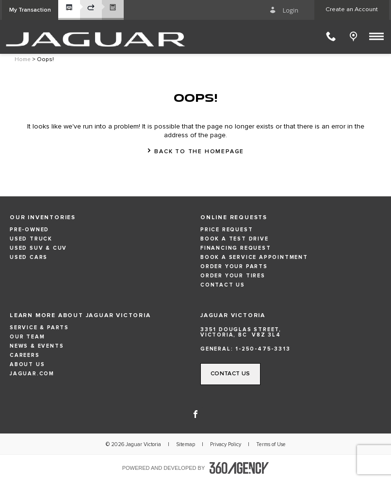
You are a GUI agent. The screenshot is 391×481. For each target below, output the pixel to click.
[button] (30, 10)
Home (23, 60)
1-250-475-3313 (262, 349)
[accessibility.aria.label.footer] (239, 468)
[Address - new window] (290, 332)
